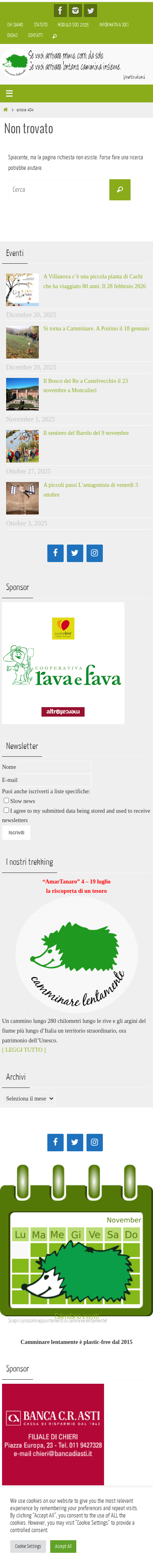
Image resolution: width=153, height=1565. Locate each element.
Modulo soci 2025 (73, 25)
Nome (9, 767)
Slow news (22, 801)
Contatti (35, 35)
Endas (12, 35)
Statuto (41, 25)
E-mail (10, 780)
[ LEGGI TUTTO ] (24, 1050)
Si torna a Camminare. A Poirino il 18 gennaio (96, 329)
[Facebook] (55, 553)
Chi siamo (15, 25)
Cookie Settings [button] (28, 1546)
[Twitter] (75, 553)
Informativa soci (114, 25)
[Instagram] (94, 553)
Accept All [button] (63, 1546)
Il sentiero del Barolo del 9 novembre (86, 433)
